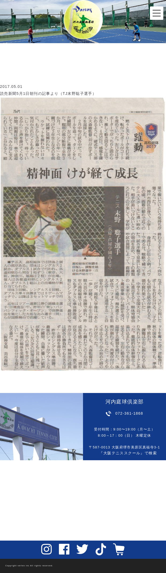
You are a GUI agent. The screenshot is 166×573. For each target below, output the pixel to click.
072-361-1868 (129, 413)
